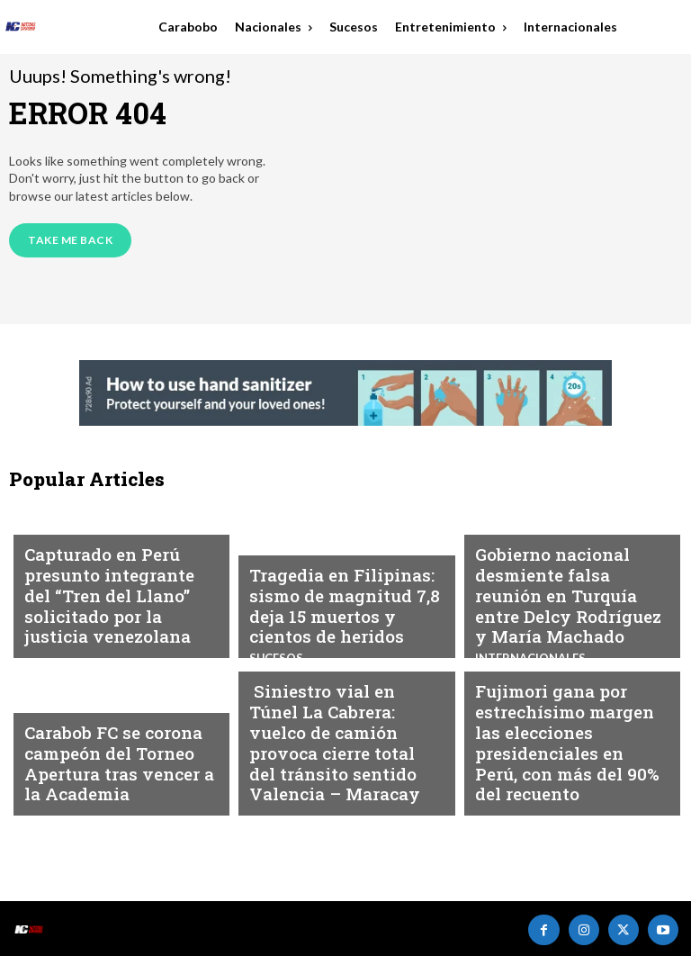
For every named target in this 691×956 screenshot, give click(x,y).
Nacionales (510, 543)
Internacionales (76, 560)
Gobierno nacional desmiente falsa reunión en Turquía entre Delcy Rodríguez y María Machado (570, 606)
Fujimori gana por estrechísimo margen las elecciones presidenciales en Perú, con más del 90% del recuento (563, 764)
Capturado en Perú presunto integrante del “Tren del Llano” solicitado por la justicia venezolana (120, 615)
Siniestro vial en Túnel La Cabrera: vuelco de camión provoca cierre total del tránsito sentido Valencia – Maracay (346, 764)
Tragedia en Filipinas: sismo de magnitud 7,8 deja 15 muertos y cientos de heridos (343, 615)
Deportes (53, 717)
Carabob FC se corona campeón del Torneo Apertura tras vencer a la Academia (111, 772)
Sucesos (274, 701)
